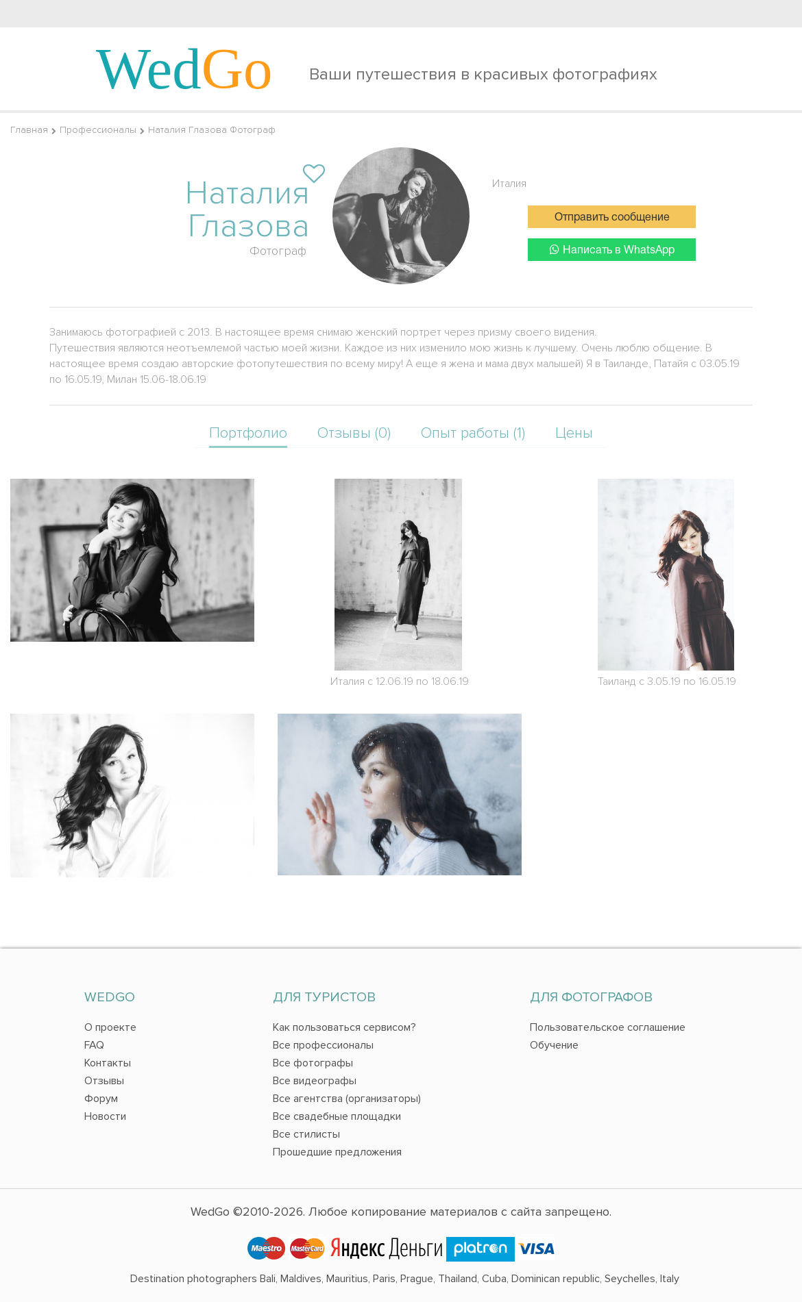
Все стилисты (306, 1134)
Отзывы (104, 1081)
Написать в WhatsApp (612, 249)
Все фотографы (313, 1063)
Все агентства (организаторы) (347, 1098)
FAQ (94, 1045)
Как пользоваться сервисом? (344, 1027)
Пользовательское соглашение (607, 1027)
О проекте (110, 1027)
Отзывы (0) (354, 433)
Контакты (107, 1063)
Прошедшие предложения (337, 1152)
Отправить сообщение (612, 218)
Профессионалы (98, 130)
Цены (574, 433)
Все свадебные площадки (337, 1116)
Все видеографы (314, 1081)
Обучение (554, 1045)
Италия (509, 183)
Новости (105, 1116)
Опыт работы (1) (473, 433)
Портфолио (248, 433)
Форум (101, 1098)
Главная (29, 130)
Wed (184, 68)
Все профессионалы (323, 1045)
